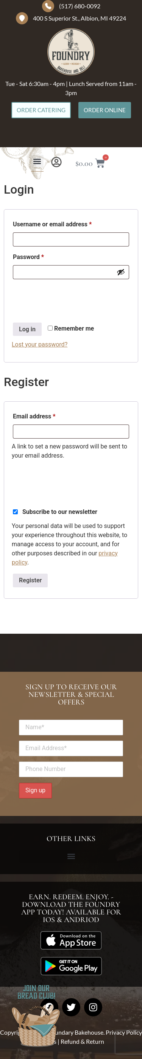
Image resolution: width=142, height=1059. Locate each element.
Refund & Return (82, 1041)
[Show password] (121, 272)
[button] (37, 161)
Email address (46, 415)
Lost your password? (39, 344)
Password (40, 256)
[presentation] (69, 297)
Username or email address (64, 223)
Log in (27, 329)
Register (30, 580)
